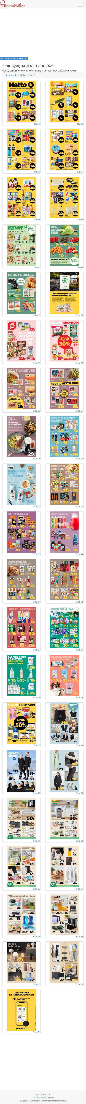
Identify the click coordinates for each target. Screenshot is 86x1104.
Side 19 (36, 554)
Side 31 (36, 841)
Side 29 (36, 793)
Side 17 (36, 506)
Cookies (50, 1098)
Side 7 (37, 267)
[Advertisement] (43, 33)
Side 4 (80, 172)
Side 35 (36, 936)
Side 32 (79, 841)
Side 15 (36, 458)
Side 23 (36, 650)
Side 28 (79, 745)
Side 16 (79, 458)
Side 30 (79, 793)
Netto (22, 75)
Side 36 (79, 936)
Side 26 (79, 697)
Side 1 (37, 124)
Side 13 (36, 411)
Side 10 (79, 315)
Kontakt (42, 1098)
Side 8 (80, 267)
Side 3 (37, 172)
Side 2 (80, 124)
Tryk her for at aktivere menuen (14, 58)
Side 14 (79, 411)
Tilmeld (35, 1098)
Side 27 (36, 745)
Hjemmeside (11, 75)
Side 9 (37, 315)
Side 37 (36, 984)
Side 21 (36, 602)
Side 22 (79, 602)
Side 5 (37, 219)
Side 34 (79, 889)
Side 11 (36, 363)
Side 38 (79, 984)
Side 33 (36, 889)
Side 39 (36, 1032)
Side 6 (80, 219)
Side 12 (79, 363)
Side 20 (79, 554)
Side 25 (36, 697)
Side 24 (79, 650)
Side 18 (79, 506)
